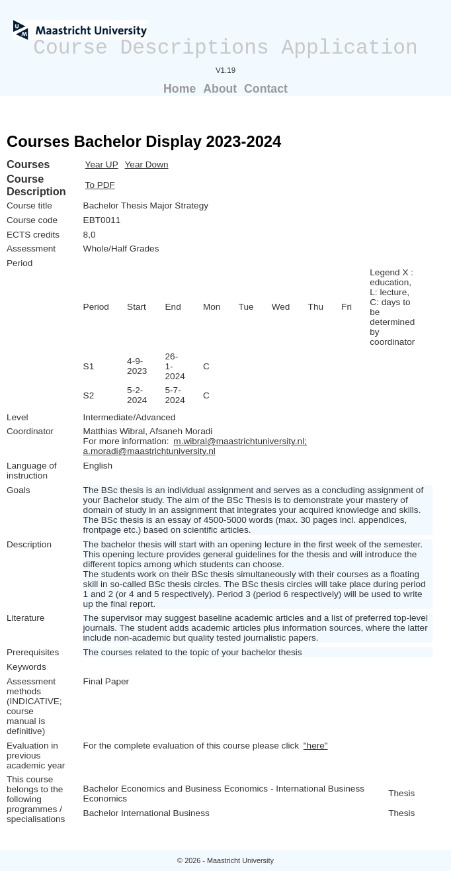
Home (179, 88)
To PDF (100, 185)
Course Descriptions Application (225, 48)
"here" (316, 746)
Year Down (147, 164)
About (220, 88)
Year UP (101, 164)
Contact (266, 88)
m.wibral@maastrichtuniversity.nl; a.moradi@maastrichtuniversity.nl (195, 446)
